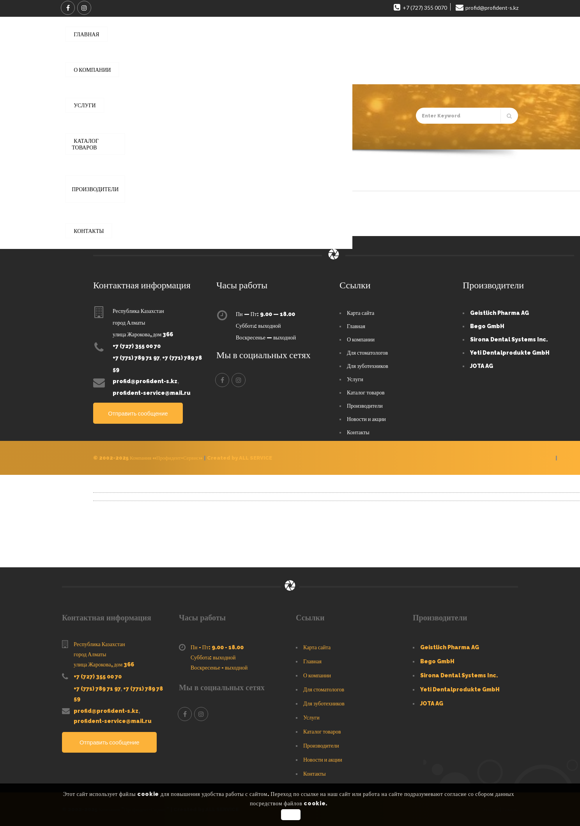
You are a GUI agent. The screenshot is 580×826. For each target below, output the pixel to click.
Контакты (358, 432)
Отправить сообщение (143, 413)
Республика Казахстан (138, 310)
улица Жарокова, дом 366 (143, 334)
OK (290, 815)
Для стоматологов (367, 352)
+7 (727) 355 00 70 (137, 346)
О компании (361, 339)
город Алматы (129, 322)
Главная (99, 138)
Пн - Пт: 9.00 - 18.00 (217, 647)
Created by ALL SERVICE (239, 457)
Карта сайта (360, 312)
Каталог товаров (366, 392)
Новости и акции (366, 419)
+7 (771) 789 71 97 (136, 357)
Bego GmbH (487, 326)
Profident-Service (124, 203)
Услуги (355, 379)
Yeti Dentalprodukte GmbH (510, 352)
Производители (365, 405)
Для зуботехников (367, 365)
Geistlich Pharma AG (499, 312)
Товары (566, 457)
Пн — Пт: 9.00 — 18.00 (265, 314)
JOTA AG (481, 365)
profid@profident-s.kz (145, 381)
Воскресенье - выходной (219, 667)
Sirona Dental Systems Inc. (509, 339)
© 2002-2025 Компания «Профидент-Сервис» (148, 457)
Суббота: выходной (258, 325)
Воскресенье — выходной (266, 337)
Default (111, 178)
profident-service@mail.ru (152, 392)
